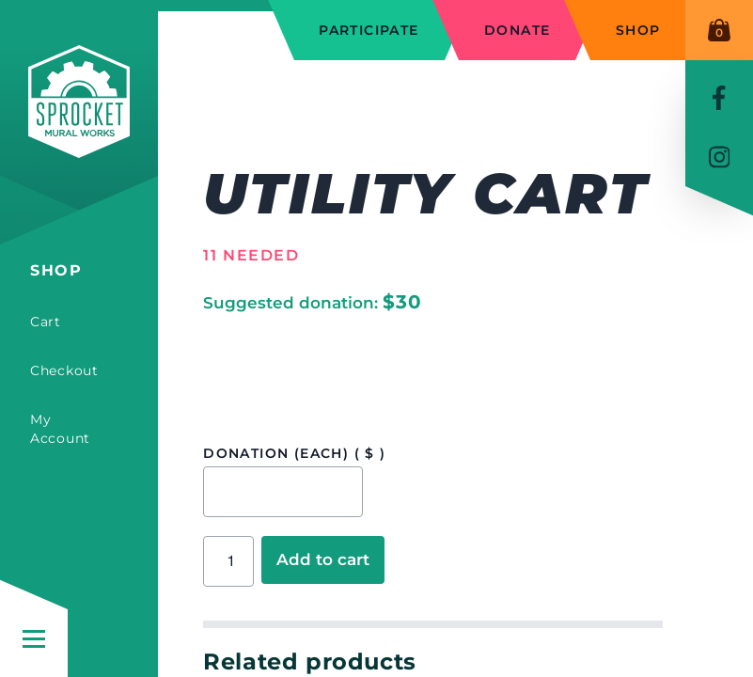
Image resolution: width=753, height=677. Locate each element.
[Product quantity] (228, 561)
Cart (45, 321)
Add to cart (322, 559)
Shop (56, 270)
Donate (517, 30)
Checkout (64, 370)
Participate (368, 30)
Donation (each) (294, 453)
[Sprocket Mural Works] (79, 129)
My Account (60, 429)
